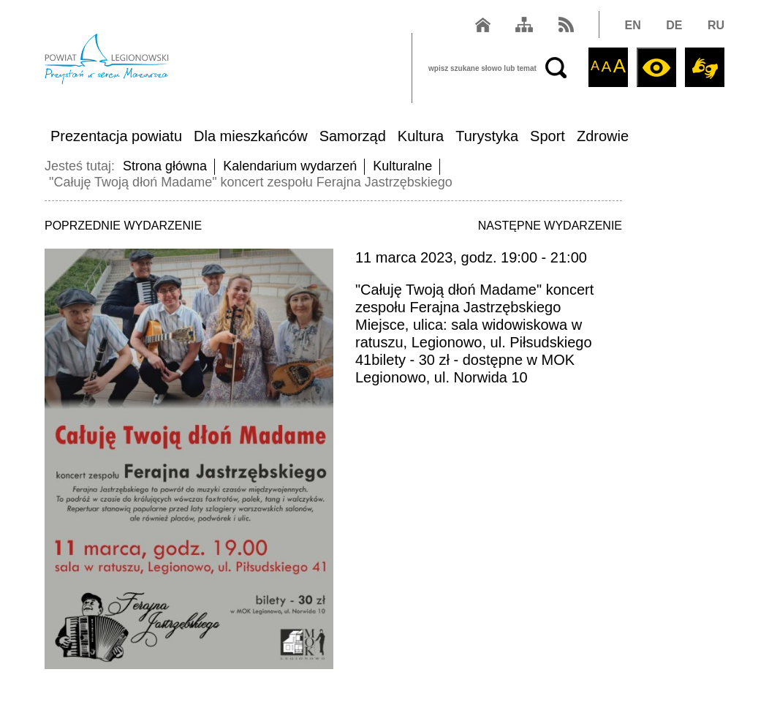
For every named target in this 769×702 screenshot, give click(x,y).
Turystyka (486, 136)
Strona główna (165, 166)
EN (633, 25)
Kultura (421, 136)
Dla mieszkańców (251, 136)
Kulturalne (402, 166)
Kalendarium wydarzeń (290, 166)
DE (674, 25)
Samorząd (352, 136)
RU (716, 25)
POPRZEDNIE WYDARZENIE (123, 225)
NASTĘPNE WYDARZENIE (550, 225)
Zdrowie (603, 136)
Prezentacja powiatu (116, 136)
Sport (547, 136)
